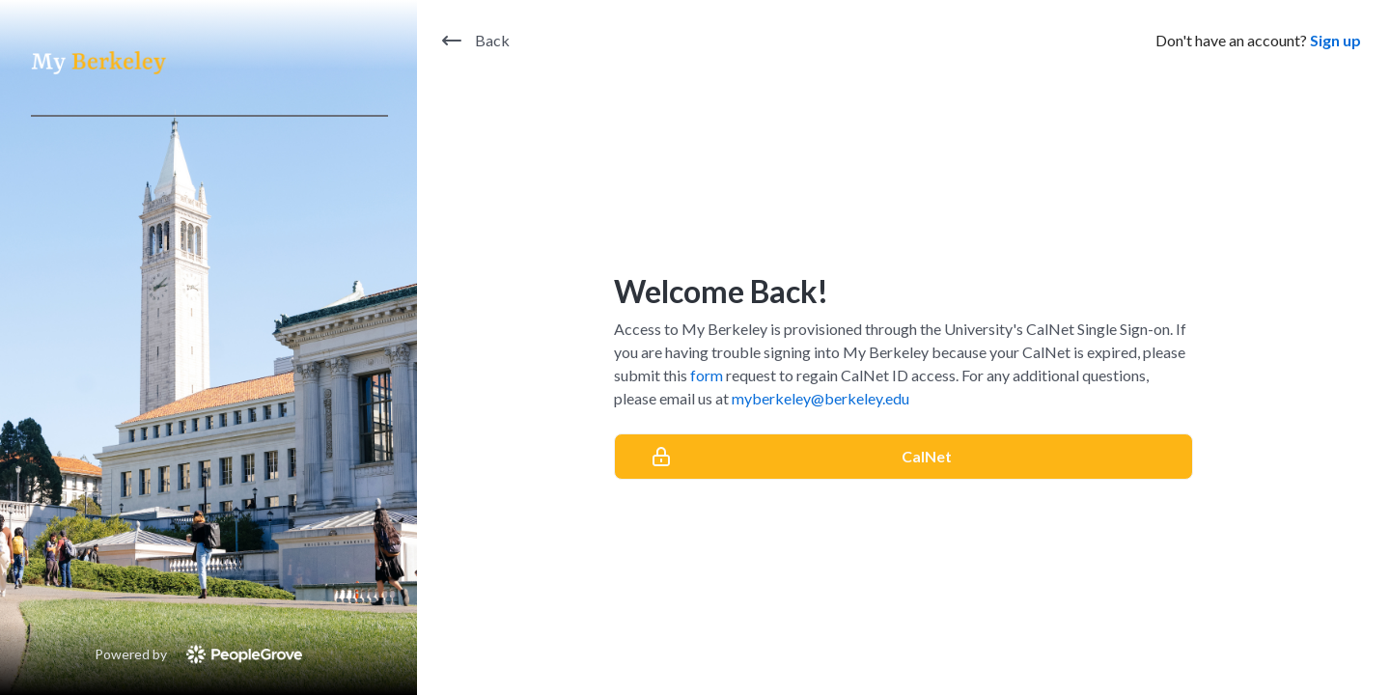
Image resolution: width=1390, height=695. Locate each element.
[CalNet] (903, 456)
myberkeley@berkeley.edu (820, 398)
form (706, 375)
